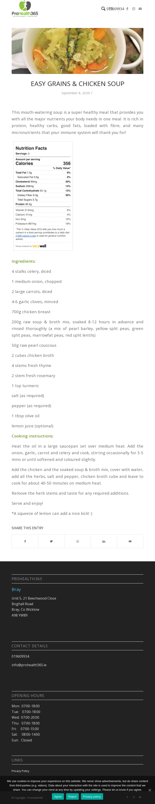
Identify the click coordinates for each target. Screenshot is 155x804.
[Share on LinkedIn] (104, 541)
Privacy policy (92, 796)
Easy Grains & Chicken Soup (77, 83)
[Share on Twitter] (51, 541)
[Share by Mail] (130, 541)
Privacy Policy (20, 771)
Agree (58, 796)
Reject (72, 796)
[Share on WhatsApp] (78, 541)
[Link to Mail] (140, 8)
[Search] (101, 8)
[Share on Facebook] (25, 541)
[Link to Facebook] (127, 8)
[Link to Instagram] (133, 8)
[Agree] (149, 790)
